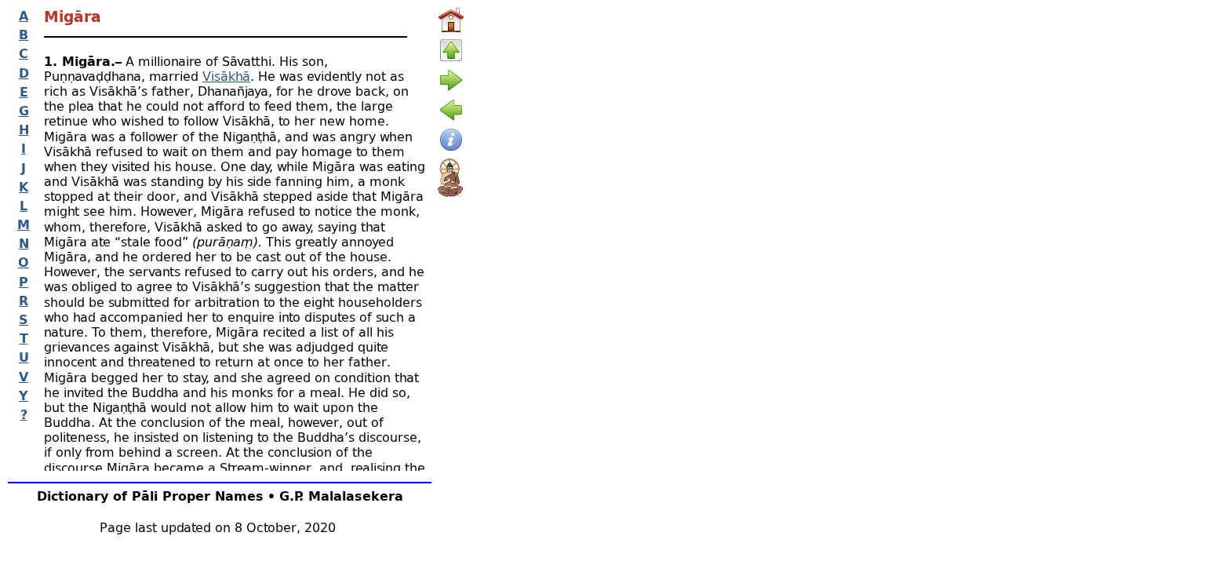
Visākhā (226, 75)
